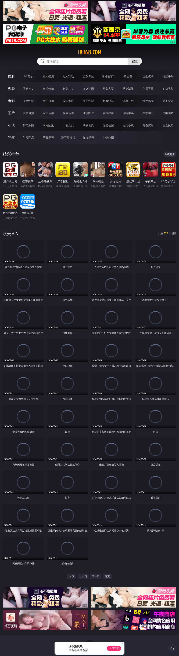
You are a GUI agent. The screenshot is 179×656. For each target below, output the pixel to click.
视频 (11, 88)
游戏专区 (88, 76)
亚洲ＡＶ (28, 88)
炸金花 (128, 76)
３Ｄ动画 (88, 88)
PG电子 (28, 76)
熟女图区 (148, 113)
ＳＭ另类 (168, 88)
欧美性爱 (88, 101)
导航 (11, 137)
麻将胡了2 (108, 76)
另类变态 (168, 101)
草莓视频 (48, 137)
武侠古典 (88, 125)
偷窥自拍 (28, 113)
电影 (11, 100)
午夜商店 (28, 137)
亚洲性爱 (28, 101)
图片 (11, 113)
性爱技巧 (168, 125)
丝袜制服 (128, 88)
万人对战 (68, 76)
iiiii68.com (89, 52)
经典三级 (128, 101)
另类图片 (168, 113)
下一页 (95, 576)
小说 (11, 125)
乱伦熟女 (148, 101)
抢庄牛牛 (168, 76)
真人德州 (48, 76)
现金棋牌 (148, 76)
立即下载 (114, 648)
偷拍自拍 (48, 101)
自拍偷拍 (48, 88)
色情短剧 (108, 137)
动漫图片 (88, 113)
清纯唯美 (128, 113)
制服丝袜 (108, 101)
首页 (71, 576)
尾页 (107, 576)
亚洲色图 (48, 113)
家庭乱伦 (48, 125)
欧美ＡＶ (68, 88)
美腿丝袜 (108, 113)
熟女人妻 (108, 88)
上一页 (83, 576)
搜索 (135, 61)
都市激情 (28, 125)
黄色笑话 (148, 125)
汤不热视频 (68, 137)
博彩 (11, 76)
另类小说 (128, 125)
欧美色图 (68, 113)
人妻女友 (68, 125)
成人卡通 (68, 101)
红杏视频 (88, 137)
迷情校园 (108, 125)
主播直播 (148, 88)
